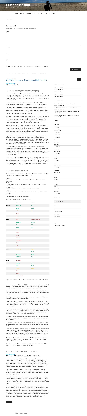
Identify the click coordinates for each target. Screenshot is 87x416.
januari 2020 (56, 191)
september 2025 (57, 130)
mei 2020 (56, 181)
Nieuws (16, 13)
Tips (42, 13)
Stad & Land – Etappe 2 (58, 96)
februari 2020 (57, 188)
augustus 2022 (57, 137)
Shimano (8, 178)
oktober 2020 (57, 170)
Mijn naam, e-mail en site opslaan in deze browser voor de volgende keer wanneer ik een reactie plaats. (28, 66)
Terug (9, 401)
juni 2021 (56, 158)
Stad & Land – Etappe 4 (58, 91)
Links (46, 13)
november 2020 (57, 167)
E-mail (8, 54)
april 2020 (56, 184)
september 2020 (57, 172)
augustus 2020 (57, 174)
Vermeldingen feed (58, 211)
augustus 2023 (57, 134)
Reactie (8, 31)
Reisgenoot (29, 13)
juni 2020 (56, 179)
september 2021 (57, 151)
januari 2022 (56, 144)
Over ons (22, 13)
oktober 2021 (56, 148)
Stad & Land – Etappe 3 (58, 94)
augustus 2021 (57, 153)
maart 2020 (56, 186)
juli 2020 (55, 177)
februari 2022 (56, 141)
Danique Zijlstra (57, 103)
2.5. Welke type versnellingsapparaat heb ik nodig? (26, 80)
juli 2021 (55, 156)
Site (7, 60)
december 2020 (57, 165)
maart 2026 (56, 127)
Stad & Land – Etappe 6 (58, 87)
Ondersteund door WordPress (21, 413)
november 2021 (57, 146)
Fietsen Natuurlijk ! (21, 5)
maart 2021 (56, 160)
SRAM (7, 182)
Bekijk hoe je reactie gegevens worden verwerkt (37, 72)
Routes (37, 13)
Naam (7, 47)
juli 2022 (55, 139)
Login (55, 209)
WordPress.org (57, 216)
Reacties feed (56, 213)
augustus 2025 (57, 132)
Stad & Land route (53, 13)
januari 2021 (56, 163)
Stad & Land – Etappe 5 (58, 89)
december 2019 (57, 193)
